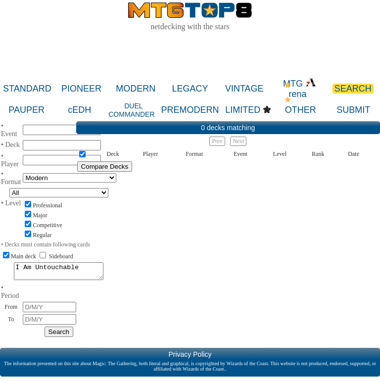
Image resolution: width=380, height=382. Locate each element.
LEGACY (190, 89)
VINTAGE (244, 89)
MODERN (135, 89)
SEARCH (353, 89)
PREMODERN (190, 110)
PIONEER (81, 89)
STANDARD (27, 89)
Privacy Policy (189, 357)
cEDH (79, 110)
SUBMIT (353, 110)
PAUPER (26, 110)
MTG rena (299, 89)
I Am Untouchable (58, 272)
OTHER (300, 110)
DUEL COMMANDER (131, 110)
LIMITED (242, 110)
